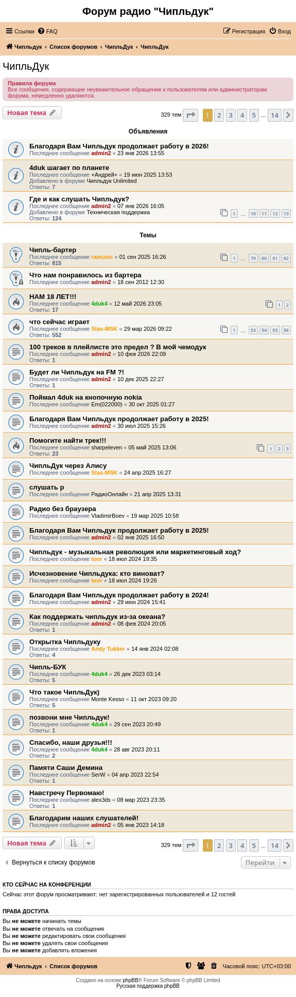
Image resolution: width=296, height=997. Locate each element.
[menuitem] (47, 31)
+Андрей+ (104, 175)
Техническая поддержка (118, 212)
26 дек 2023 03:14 (137, 674)
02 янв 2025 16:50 (140, 537)
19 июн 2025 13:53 (148, 175)
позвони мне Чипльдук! (69, 717)
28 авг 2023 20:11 (137, 749)
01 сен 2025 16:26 (142, 257)
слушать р (46, 487)
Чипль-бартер (52, 250)
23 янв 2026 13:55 (140, 153)
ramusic (102, 257)
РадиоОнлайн (109, 494)
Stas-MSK (104, 329)
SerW (98, 775)
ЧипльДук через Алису (68, 465)
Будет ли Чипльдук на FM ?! (76, 372)
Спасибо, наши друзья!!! (70, 742)
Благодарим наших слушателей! (83, 818)
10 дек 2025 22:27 (140, 379)
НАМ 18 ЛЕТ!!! (52, 296)
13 (286, 213)
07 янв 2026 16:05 (140, 206)
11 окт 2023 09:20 (154, 699)
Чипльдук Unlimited (111, 181)
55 (274, 330)
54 (264, 330)
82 (286, 258)
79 (253, 258)
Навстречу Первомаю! (66, 793)
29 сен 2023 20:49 (137, 724)
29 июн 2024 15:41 (141, 602)
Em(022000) (107, 404)
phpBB (130, 980)
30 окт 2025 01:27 (152, 404)
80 (264, 258)
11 (264, 213)
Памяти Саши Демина (65, 768)
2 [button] (219, 115)
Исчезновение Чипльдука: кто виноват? (97, 573)
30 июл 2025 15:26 (141, 426)
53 (253, 330)
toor (96, 559)
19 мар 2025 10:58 (155, 516)
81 (274, 258)
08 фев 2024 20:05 (141, 623)
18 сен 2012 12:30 (140, 282)
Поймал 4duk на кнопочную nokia (85, 397)
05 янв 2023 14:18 (140, 825)
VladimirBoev (108, 516)
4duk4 (99, 303)
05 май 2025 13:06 (152, 447)
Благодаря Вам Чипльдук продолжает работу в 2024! (119, 595)
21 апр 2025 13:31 (158, 494)
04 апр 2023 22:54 (135, 775)
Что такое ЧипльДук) (64, 692)
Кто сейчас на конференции (47, 884)
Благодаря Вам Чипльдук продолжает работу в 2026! (119, 146)
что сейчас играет (59, 322)
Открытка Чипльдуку (64, 642)
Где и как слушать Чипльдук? (79, 199)
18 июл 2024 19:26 (133, 580)
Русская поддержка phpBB (148, 986)
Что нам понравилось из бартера (85, 275)
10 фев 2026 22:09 (141, 354)
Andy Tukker (108, 649)
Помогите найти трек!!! (67, 440)
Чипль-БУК (47, 667)
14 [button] (274, 115)
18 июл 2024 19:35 (133, 559)
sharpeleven (106, 447)
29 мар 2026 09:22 (148, 329)
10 (253, 213)
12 (274, 213)
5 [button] (254, 115)
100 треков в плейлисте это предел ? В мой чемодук (117, 347)
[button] (190, 115)
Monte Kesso (107, 699)
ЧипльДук (26, 66)
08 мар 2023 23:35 (141, 800)
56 (286, 330)
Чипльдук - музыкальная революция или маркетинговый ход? (135, 552)
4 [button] (242, 115)
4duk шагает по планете (69, 168)
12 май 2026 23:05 (138, 303)
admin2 (101, 153)
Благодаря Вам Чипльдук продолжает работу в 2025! (119, 419)
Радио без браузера (62, 509)
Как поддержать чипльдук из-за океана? (97, 616)
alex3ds (101, 800)
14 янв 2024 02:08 (154, 649)
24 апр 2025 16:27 (147, 472)
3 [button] (231, 115)
